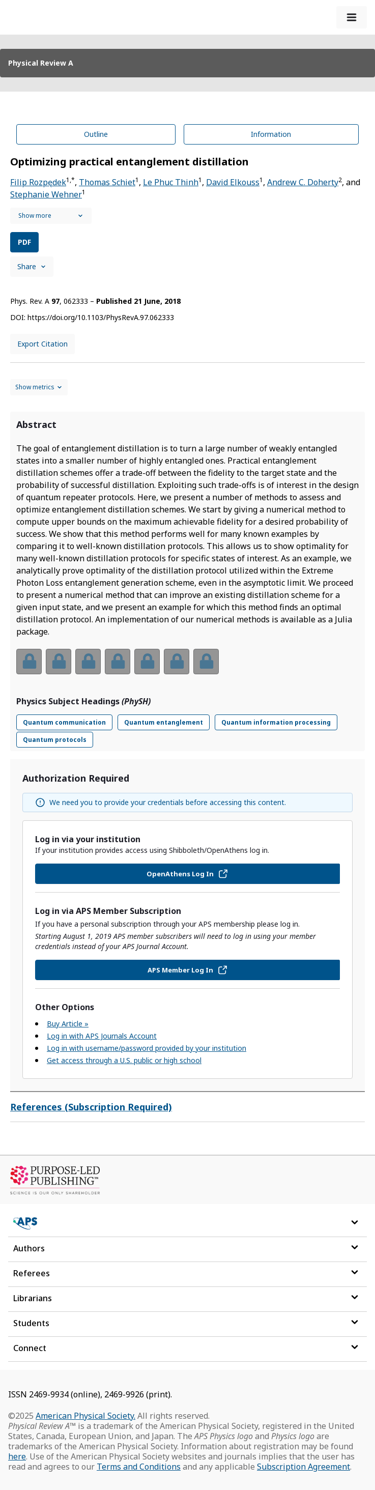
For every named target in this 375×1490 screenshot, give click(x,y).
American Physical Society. (85, 1415)
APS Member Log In (188, 970)
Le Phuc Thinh (170, 182)
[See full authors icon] (51, 216)
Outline (96, 134)
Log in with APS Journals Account (102, 1036)
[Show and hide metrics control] (39, 387)
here (17, 1456)
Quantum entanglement (163, 722)
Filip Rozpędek (38, 182)
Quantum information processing (276, 722)
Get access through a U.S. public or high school (124, 1060)
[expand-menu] (351, 17)
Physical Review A (40, 63)
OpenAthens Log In (187, 874)
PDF (24, 242)
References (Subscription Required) (91, 1107)
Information (271, 134)
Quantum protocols (54, 739)
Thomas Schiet (107, 182)
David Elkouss (232, 182)
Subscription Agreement (303, 1466)
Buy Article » (68, 1023)
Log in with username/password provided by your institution (146, 1048)
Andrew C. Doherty (302, 182)
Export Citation (42, 344)
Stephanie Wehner (46, 194)
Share (31, 266)
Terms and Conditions (139, 1466)
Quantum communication (64, 722)
